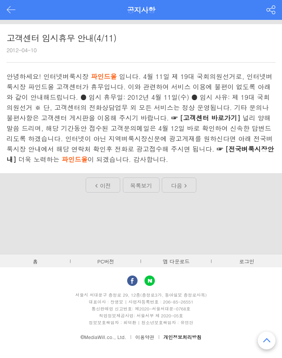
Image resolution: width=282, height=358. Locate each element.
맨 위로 (267, 340)
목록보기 (141, 185)
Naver (149, 281)
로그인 (246, 261)
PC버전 (105, 261)
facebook (132, 281)
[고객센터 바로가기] (210, 117)
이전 (105, 185)
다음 (176, 185)
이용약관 (144, 337)
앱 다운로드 (176, 261)
